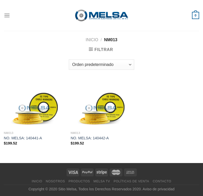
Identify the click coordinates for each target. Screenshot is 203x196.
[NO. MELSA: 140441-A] (35, 104)
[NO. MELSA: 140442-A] (101, 104)
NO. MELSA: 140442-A (90, 138)
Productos (79, 181)
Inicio (92, 40)
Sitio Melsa (67, 189)
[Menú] (7, 15)
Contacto (162, 181)
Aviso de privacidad (159, 189)
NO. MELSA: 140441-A (23, 138)
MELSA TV (101, 181)
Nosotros (55, 181)
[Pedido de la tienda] (101, 64)
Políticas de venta (131, 181)
